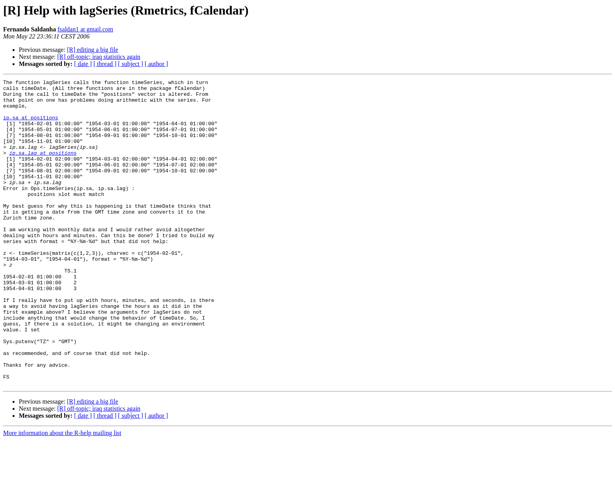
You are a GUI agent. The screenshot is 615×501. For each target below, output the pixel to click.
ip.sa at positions (30, 125)
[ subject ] (130, 63)
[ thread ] (104, 63)
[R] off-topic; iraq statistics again (98, 56)
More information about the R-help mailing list (62, 494)
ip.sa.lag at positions (43, 168)
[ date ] (83, 63)
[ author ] (156, 63)
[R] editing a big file (92, 49)
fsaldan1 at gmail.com (85, 29)
